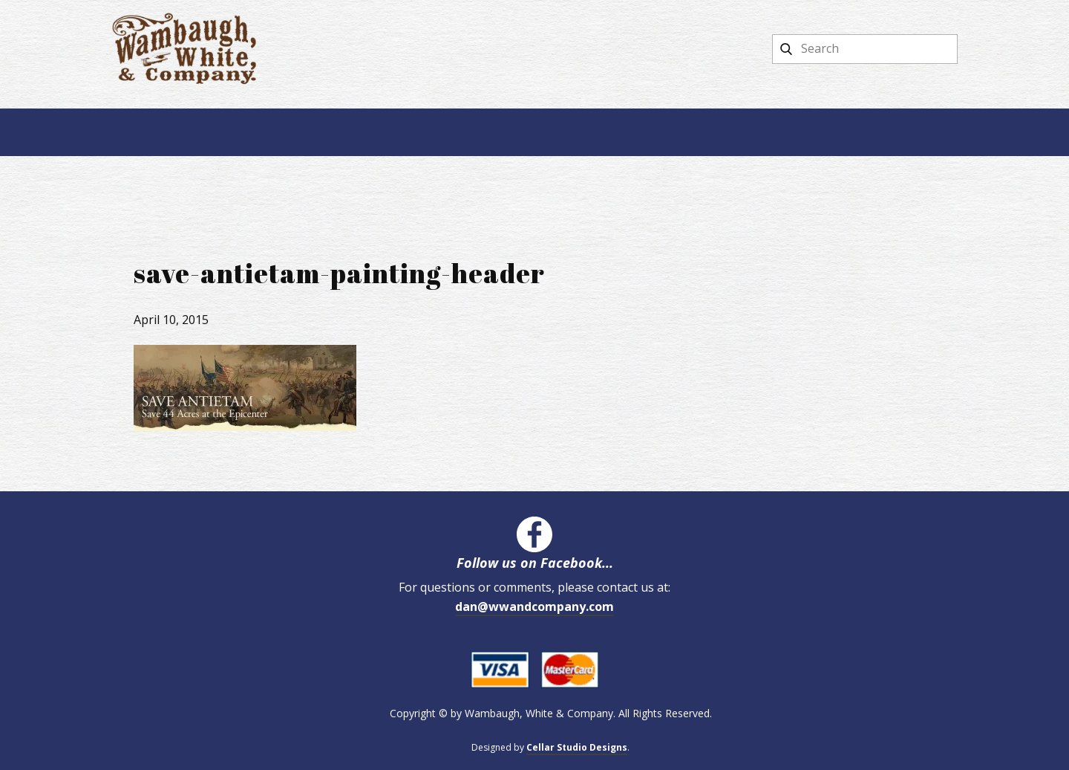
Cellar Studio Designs (576, 747)
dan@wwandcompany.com (534, 606)
